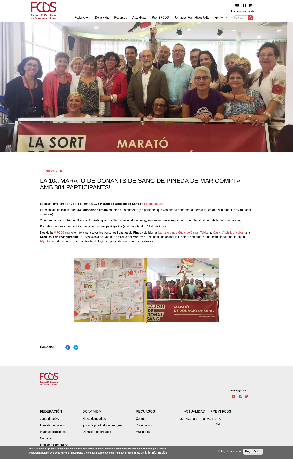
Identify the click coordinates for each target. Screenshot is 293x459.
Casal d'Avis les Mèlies (228, 232)
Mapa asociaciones (53, 431)
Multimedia (143, 431)
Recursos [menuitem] (120, 17)
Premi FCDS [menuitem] (160, 17)
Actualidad (194, 411)
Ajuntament (48, 241)
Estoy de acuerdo (229, 452)
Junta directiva (49, 418)
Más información (156, 453)
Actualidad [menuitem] (139, 17)
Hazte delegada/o (94, 418)
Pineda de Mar (154, 203)
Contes (140, 418)
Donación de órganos (97, 431)
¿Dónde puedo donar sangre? (103, 425)
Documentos (144, 425)
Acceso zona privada (242, 11)
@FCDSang (61, 232)
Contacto (46, 438)
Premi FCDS (220, 411)
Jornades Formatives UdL (200, 421)
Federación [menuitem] (82, 17)
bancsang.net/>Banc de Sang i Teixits (183, 232)
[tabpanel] (110, 291)
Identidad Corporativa (54, 444)
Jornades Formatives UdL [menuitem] (191, 17)
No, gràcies (253, 452)
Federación (51, 411)
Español (218, 17)
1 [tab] (146, 323)
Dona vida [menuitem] (102, 17)
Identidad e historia (52, 425)
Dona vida (92, 411)
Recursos (145, 411)
